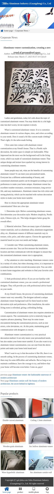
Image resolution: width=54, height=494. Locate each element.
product (20, 490)
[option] (27, 18)
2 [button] (28, 24)
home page (8, 31)
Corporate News (21, 31)
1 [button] (25, 24)
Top (47, 490)
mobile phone (34, 490)
